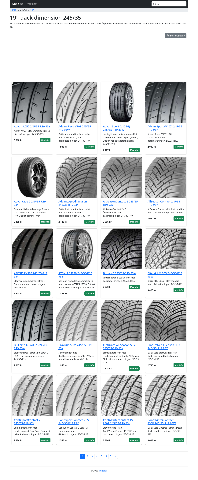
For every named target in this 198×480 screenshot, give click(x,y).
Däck (14, 9)
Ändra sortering (175, 35)
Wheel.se (17, 4)
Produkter (32, 3)
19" (32, 9)
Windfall (103, 470)
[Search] (169, 3)
